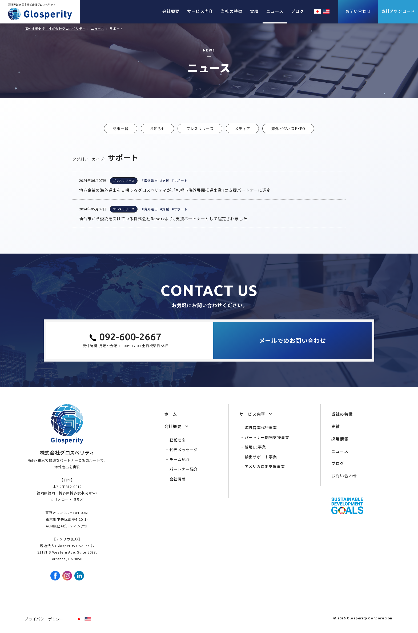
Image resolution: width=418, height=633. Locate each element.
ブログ (297, 11)
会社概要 (170, 11)
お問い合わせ (344, 475)
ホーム (170, 414)
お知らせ (157, 128)
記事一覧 (120, 128)
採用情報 (340, 439)
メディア (242, 128)
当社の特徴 (231, 11)
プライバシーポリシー (44, 619)
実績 (254, 11)
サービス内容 (200, 11)
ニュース (274, 11)
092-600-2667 (130, 336)
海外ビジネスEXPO (288, 128)
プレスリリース (200, 128)
